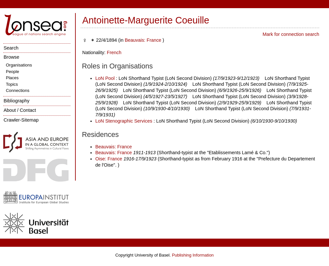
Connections (17, 90)
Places (12, 77)
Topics (12, 84)
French (114, 52)
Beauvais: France (143, 40)
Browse (11, 57)
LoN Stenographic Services (123, 121)
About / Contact (20, 110)
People (12, 71)
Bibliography (16, 100)
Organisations (19, 65)
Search (11, 48)
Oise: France (108, 158)
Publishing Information (193, 255)
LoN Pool (105, 78)
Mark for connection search (290, 34)
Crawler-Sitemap (21, 120)
